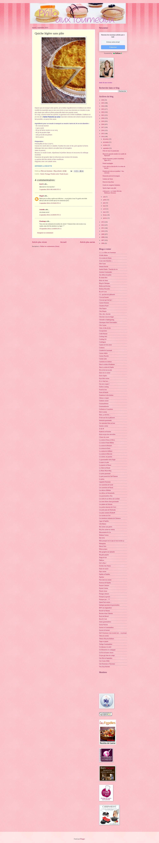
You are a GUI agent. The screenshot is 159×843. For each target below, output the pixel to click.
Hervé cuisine (103, 412)
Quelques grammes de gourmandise (109, 605)
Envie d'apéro (103, 375)
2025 (103, 103)
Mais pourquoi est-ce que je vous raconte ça (111, 541)
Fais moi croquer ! (104, 384)
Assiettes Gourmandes (105, 272)
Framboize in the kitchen (106, 395)
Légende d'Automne (105, 482)
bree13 (41, 184)
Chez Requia (102, 311)
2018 (103, 124)
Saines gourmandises (105, 622)
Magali (41, 196)
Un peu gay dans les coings (107, 655)
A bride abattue (103, 255)
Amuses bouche (103, 266)
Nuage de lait (103, 557)
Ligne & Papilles (104, 521)
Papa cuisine (102, 571)
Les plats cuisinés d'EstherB (107, 513)
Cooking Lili (102, 339)
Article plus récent (39, 242)
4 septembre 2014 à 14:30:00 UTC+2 (50, 215)
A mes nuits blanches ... (106, 261)
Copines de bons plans (105, 345)
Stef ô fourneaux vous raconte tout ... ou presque (113, 633)
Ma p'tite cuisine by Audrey (107, 529)
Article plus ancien (87, 242)
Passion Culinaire (104, 585)
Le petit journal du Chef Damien (108, 476)
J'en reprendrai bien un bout (107, 423)
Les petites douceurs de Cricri (107, 507)
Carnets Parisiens (104, 303)
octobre (105, 145)
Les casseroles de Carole (106, 485)
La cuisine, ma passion (105, 456)
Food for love (103, 389)
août (104, 197)
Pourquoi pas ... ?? (104, 599)
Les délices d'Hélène (105, 490)
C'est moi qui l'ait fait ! (105, 300)
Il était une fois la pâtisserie (107, 417)
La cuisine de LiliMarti (105, 451)
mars (104, 212)
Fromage (47, 174)
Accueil (63, 242)
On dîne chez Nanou (105, 566)
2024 (103, 106)
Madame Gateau (104, 535)
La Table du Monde (104, 468)
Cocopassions (103, 331)
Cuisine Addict (103, 353)
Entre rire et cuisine (104, 373)
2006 (103, 243)
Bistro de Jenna (103, 280)
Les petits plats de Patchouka (107, 510)
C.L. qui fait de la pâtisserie (107, 294)
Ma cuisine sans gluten (105, 527)
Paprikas (101, 577)
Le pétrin (101, 479)
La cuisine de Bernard (105, 445)
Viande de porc (64, 174)
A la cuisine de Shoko (105, 258)
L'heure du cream (104, 437)
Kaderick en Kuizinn (105, 431)
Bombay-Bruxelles (104, 289)
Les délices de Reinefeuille (107, 493)
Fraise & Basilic (103, 392)
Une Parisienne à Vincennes (107, 664)
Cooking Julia (103, 336)
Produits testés (55, 174)
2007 (103, 240)
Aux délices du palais (105, 275)
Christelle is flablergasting (106, 319)
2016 (103, 130)
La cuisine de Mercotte (105, 454)
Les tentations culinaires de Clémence (110, 518)
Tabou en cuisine (104, 636)
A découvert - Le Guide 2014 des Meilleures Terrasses (112, 192)
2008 (103, 237)
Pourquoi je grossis (104, 596)
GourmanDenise (103, 403)
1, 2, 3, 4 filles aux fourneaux (107, 252)
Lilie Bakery (102, 524)
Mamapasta (102, 543)
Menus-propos (103, 549)
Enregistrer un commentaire (45, 233)
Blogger (82, 839)
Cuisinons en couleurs (105, 361)
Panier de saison (103, 569)
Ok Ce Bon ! (102, 563)
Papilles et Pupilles (104, 574)
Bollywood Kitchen (104, 286)
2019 (103, 121)
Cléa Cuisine (102, 325)
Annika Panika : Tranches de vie (108, 269)
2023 (103, 109)
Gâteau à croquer (104, 398)
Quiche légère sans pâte (109, 188)
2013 (103, 222)
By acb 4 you (103, 291)
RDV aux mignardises (105, 608)
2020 (103, 118)
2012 (103, 225)
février (105, 215)
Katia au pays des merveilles (107, 434)
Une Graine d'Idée (104, 661)
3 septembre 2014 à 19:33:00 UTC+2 (50, 203)
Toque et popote (103, 641)
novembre (106, 142)
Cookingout (102, 342)
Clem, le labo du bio (105, 328)
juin (104, 203)
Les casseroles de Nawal (106, 487)
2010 (103, 231)
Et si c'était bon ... (104, 381)
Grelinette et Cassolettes (106, 409)
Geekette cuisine (104, 401)
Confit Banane (103, 333)
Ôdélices (101, 560)
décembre (106, 139)
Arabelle (42, 209)
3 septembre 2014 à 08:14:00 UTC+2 (50, 189)
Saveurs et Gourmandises (106, 627)
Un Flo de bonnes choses (106, 652)
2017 (103, 127)
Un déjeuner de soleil (105, 647)
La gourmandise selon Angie (107, 459)
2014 (103, 136)
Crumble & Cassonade (105, 350)
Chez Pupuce (103, 308)
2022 (103, 112)
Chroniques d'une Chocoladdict (108, 322)
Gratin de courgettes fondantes (111, 185)
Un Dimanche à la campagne (107, 650)
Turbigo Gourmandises (105, 644)
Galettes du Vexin (108, 179)
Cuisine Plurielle (104, 356)
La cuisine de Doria (104, 448)
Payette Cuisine (103, 588)
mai (104, 206)
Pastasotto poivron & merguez (111, 176)
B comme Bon (103, 277)
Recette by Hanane (104, 610)
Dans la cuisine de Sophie (106, 367)
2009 (103, 234)
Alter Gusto (102, 263)
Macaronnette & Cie (105, 532)
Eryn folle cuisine (104, 378)
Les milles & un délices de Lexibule (109, 499)
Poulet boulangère (108, 163)
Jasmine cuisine (103, 426)
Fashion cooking (104, 387)
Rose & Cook (103, 619)
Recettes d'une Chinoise (106, 613)
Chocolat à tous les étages (106, 317)
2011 (103, 228)
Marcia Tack (102, 546)
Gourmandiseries (104, 406)
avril (104, 209)
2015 (103, 133)
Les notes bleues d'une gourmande (109, 501)
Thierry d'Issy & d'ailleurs (106, 638)
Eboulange (42, 221)
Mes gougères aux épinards (107, 552)
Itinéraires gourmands (105, 420)
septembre (106, 148)
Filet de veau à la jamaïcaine (111, 151)
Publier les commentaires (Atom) (49, 246)
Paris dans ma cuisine (105, 580)
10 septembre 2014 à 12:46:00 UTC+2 (50, 228)
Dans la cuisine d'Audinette (107, 364)
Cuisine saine (103, 359)
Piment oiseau (103, 591)
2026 (103, 100)
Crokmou (102, 347)
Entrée (42, 174)
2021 (103, 115)
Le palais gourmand (105, 473)
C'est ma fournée (104, 297)
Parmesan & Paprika (105, 582)
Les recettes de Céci (105, 515)
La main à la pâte (104, 462)
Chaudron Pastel (104, 306)
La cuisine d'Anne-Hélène (106, 443)
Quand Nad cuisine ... (105, 602)
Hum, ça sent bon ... (105, 415)
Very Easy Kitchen (104, 666)
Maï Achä (102, 538)
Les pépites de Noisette (105, 504)
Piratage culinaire (104, 594)
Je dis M (101, 429)
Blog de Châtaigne (104, 283)
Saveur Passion (103, 624)
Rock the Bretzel (104, 616)
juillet (105, 200)
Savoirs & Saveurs (104, 630)
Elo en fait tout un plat (105, 370)
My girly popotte (104, 555)
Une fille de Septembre (105, 658)
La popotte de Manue (105, 465)
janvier (105, 218)
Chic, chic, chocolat (105, 314)
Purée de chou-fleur (108, 182)
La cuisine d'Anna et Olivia (107, 440)
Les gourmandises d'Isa (105, 496)
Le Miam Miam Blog (105, 470)
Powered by (113, 53)
